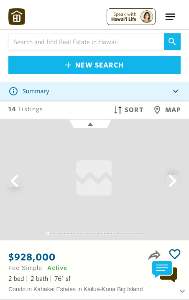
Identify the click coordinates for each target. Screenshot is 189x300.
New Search (94, 65)
